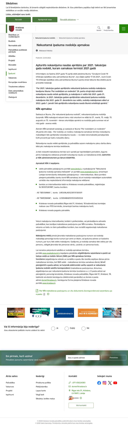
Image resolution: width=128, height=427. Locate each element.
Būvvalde (12, 94)
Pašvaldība (10, 382)
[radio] (54, 328)
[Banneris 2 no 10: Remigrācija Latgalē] (40, 312)
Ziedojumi (12, 127)
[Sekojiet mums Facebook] (99, 383)
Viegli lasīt (40, 394)
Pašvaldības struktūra (17, 49)
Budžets (11, 71)
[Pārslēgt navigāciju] (123, 28)
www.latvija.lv (76, 169)
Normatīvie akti (14, 75)
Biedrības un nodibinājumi (13, 65)
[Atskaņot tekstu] (45, 50)
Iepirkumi (12, 99)
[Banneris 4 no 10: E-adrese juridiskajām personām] (88, 312)
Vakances (12, 107)
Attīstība (11, 86)
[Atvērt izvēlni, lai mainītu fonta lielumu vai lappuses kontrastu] (108, 29)
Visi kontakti (81, 405)
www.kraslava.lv (49, 283)
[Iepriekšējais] (10, 312)
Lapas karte (41, 390)
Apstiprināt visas (45, 19)
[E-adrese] (74, 398)
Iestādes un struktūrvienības (15, 55)
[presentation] (64, 341)
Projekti (11, 90)
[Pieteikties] (113, 357)
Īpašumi (11, 103)
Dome (11, 45)
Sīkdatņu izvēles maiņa (45, 398)
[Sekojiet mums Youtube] (115, 382)
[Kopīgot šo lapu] (118, 50)
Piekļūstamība (42, 386)
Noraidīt (18, 19)
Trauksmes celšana (16, 116)
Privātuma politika (43, 382)
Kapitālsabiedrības (16, 60)
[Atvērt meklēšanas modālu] (98, 29)
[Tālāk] (118, 312)
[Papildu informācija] (48, 294)
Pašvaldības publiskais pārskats (17, 80)
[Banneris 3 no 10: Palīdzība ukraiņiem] (64, 312)
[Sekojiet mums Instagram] (104, 383)
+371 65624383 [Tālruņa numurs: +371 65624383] (78, 382)
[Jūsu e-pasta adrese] (83, 357)
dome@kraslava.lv (49, 280)
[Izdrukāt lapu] (118, 44)
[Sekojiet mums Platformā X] (110, 383)
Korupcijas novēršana (17, 112)
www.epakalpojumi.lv (89, 172)
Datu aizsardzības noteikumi (15, 121)
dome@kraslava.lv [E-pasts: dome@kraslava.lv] (79, 386)
